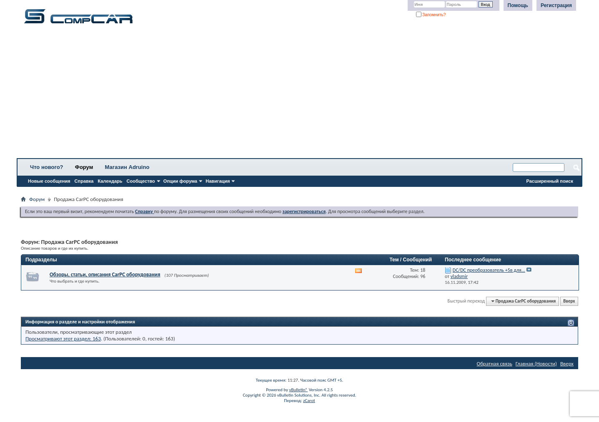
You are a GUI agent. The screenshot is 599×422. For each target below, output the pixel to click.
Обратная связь (494, 363)
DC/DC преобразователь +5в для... (489, 270)
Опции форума (180, 181)
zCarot (309, 400)
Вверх (569, 301)
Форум (84, 167)
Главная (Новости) (536, 363)
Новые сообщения (49, 181)
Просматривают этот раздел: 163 (63, 338)
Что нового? (46, 167)
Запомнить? (431, 14)
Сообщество (141, 181)
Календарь (110, 181)
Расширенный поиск (549, 181)
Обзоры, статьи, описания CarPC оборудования (105, 274)
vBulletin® (298, 389)
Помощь (518, 5)
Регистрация (556, 5)
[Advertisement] (260, 93)
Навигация (218, 181)
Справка (84, 181)
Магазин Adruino (127, 167)
